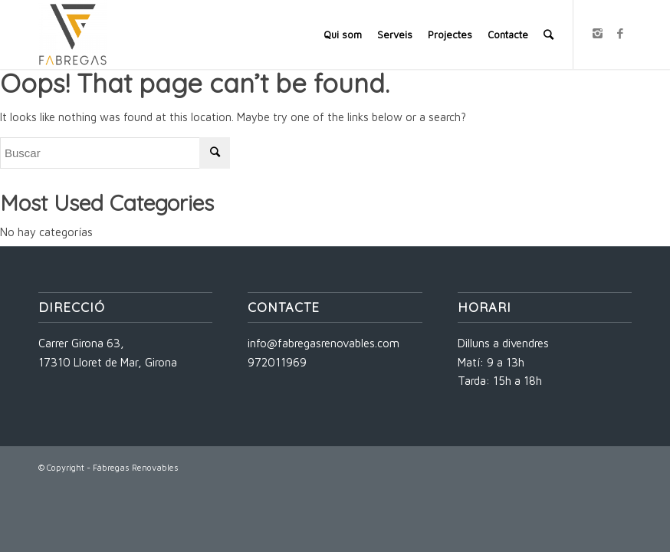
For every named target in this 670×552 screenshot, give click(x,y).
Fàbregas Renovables (136, 467)
